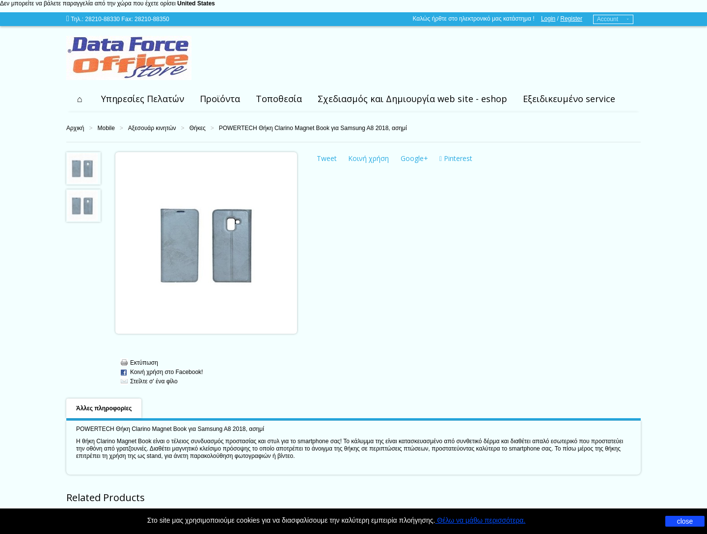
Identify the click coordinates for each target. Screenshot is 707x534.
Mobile (105, 128)
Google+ (414, 158)
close (685, 521)
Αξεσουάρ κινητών (152, 128)
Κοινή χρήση (368, 158)
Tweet (327, 158)
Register (571, 18)
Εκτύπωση (144, 362)
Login (548, 18)
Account (607, 19)
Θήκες (198, 128)
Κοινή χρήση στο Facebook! (166, 372)
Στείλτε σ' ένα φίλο (154, 381)
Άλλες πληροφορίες (104, 408)
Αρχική (75, 128)
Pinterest (455, 158)
